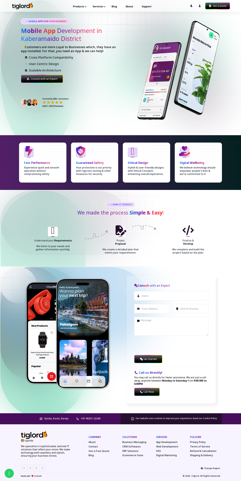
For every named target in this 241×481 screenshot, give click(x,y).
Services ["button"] (98, 6)
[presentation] (157, 345)
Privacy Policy (198, 442)
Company (95, 437)
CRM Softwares (131, 446)
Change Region (210, 468)
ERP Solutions (130, 451)
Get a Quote (218, 6)
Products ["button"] (78, 6)
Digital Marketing (166, 455)
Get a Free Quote (99, 451)
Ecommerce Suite (132, 455)
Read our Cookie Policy (205, 418)
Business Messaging (134, 442)
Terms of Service (200, 446)
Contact (93, 446)
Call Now (147, 391)
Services (161, 437)
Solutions (129, 437)
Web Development (167, 446)
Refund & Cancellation (203, 451)
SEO (158, 451)
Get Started (148, 359)
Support (147, 6)
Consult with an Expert (42, 78)
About (129, 6)
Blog (114, 6)
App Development (167, 442)
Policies (195, 437)
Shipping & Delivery (201, 455)
